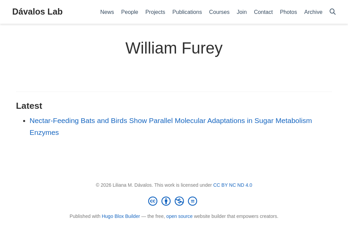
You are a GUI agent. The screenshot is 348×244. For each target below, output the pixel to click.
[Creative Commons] (174, 201)
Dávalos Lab (37, 11)
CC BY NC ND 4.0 (232, 185)
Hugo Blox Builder (121, 216)
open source (179, 216)
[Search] (333, 12)
